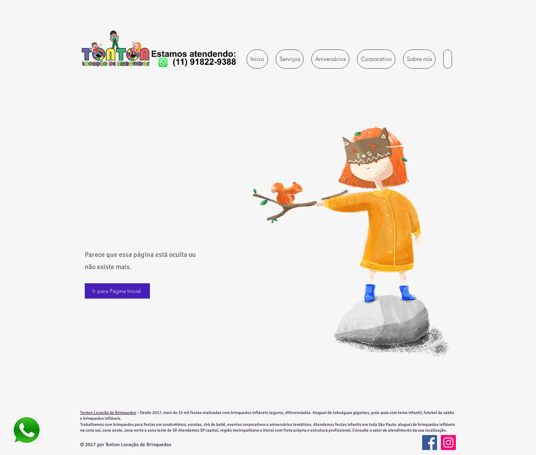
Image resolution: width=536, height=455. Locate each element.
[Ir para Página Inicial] (117, 291)
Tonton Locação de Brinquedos (108, 412)
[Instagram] (448, 442)
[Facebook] (429, 442)
